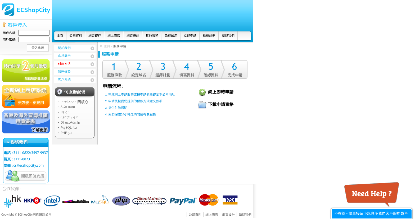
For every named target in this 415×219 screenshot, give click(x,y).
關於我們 (64, 48)
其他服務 (152, 36)
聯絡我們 (228, 36)
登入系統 (37, 48)
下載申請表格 (220, 104)
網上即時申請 (220, 92)
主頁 (60, 36)
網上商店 (113, 36)
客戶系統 (64, 80)
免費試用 (171, 36)
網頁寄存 (94, 36)
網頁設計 (133, 36)
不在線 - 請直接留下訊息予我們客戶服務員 (369, 213)
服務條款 (64, 72)
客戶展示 (64, 56)
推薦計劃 (209, 36)
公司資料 (75, 36)
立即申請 (190, 36)
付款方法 (64, 64)
